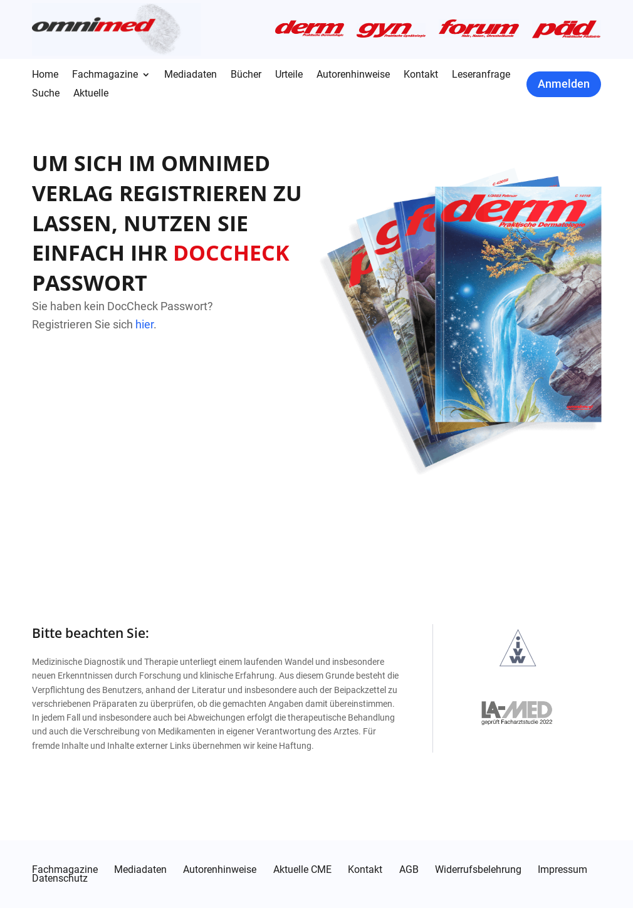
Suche (46, 94)
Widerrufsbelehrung (478, 869)
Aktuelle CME (302, 869)
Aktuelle (90, 94)
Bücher (246, 75)
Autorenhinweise (353, 75)
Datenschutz (60, 878)
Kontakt (421, 75)
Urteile (289, 75)
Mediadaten (190, 75)
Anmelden (564, 83)
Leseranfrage (481, 75)
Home (45, 75)
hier (144, 324)
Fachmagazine (105, 75)
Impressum (562, 869)
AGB (409, 869)
